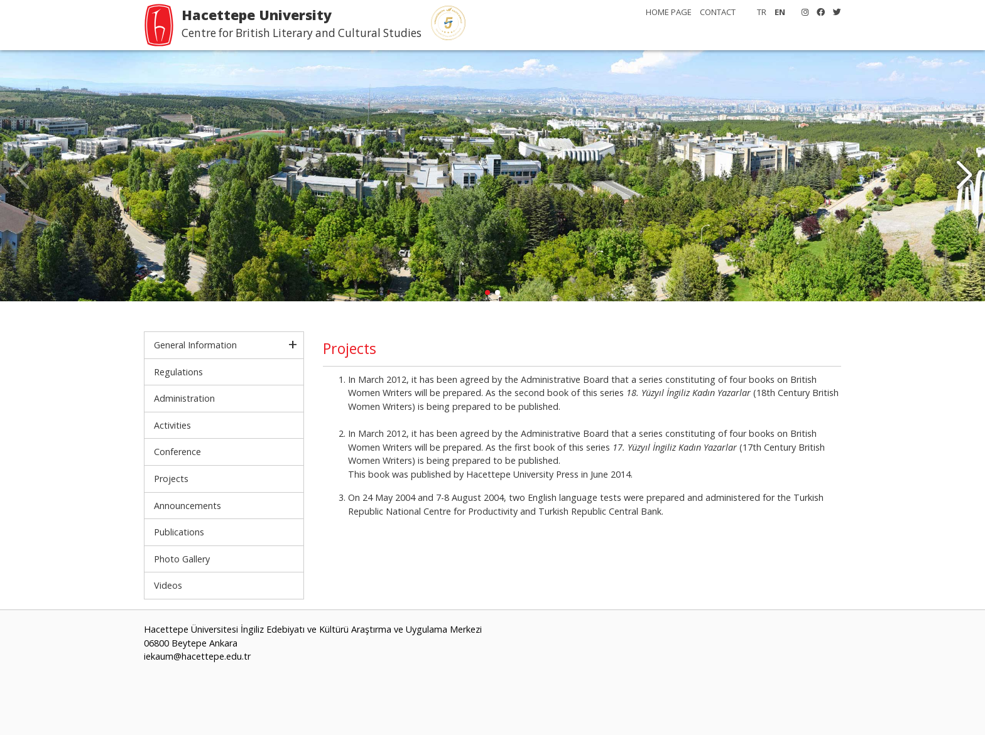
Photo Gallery (182, 559)
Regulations (178, 372)
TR (761, 12)
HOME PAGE (669, 12)
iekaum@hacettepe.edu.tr (197, 656)
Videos (168, 585)
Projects (171, 479)
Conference (177, 452)
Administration (184, 398)
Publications (179, 532)
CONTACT (718, 12)
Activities (172, 425)
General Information (195, 345)
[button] (963, 176)
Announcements (187, 506)
